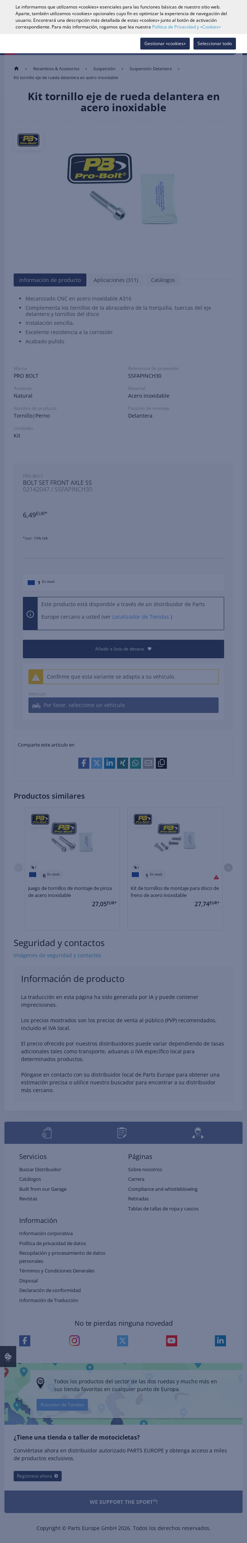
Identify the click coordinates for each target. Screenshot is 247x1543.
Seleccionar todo (215, 43)
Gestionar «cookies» (165, 43)
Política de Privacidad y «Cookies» (186, 27)
